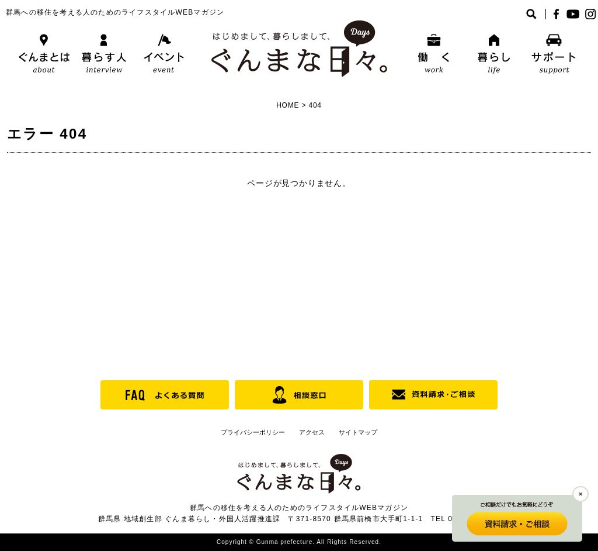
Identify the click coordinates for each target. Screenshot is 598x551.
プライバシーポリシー (253, 432)
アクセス (312, 432)
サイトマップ (358, 432)
